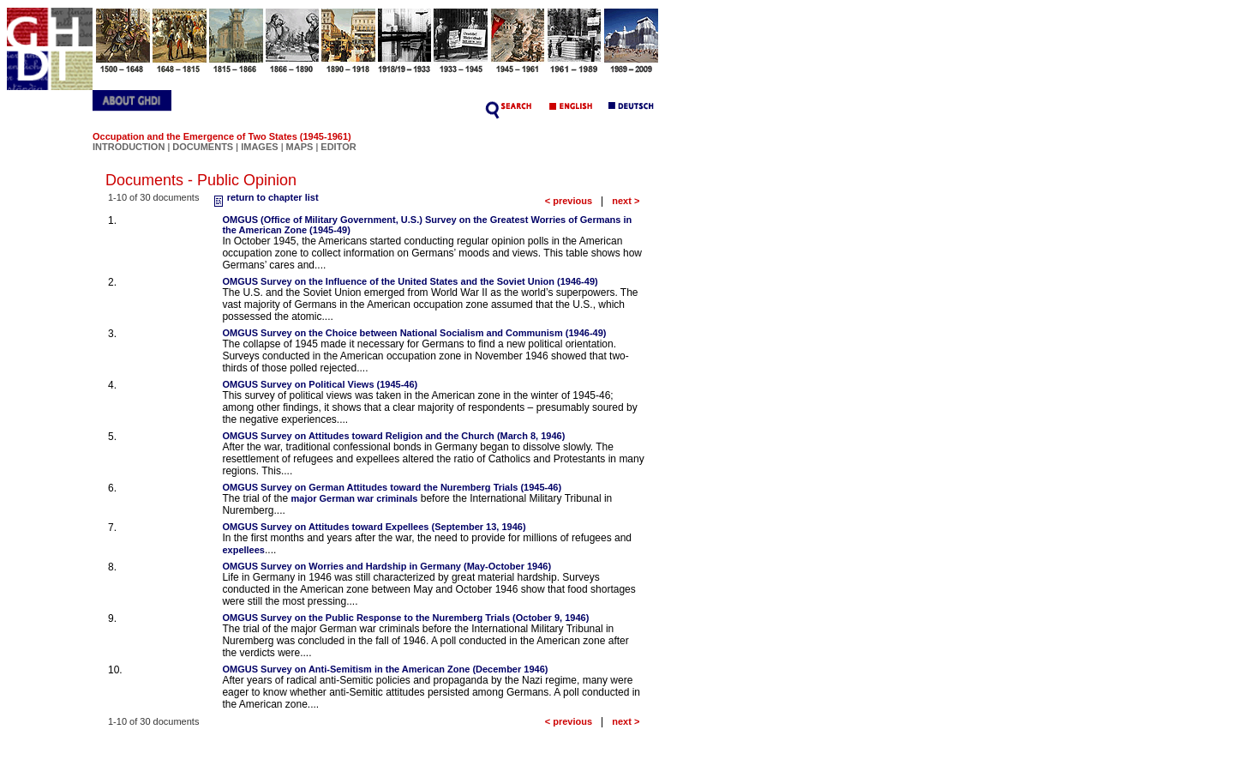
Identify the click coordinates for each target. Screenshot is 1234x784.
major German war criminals (354, 498)
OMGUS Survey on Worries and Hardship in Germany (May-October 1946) (386, 566)
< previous (568, 201)
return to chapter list (264, 197)
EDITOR (338, 147)
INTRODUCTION (129, 147)
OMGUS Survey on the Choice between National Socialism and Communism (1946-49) (414, 333)
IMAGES (259, 147)
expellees (243, 550)
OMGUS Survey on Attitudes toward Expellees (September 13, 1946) (373, 527)
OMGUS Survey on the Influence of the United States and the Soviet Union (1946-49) (409, 281)
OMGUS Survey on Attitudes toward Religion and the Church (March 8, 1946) (393, 436)
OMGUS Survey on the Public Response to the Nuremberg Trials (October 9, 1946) (405, 617)
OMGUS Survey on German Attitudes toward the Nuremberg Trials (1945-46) (391, 487)
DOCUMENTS (202, 147)
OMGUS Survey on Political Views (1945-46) (319, 384)
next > (625, 201)
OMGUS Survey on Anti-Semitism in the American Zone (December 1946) (385, 669)
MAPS (300, 147)
